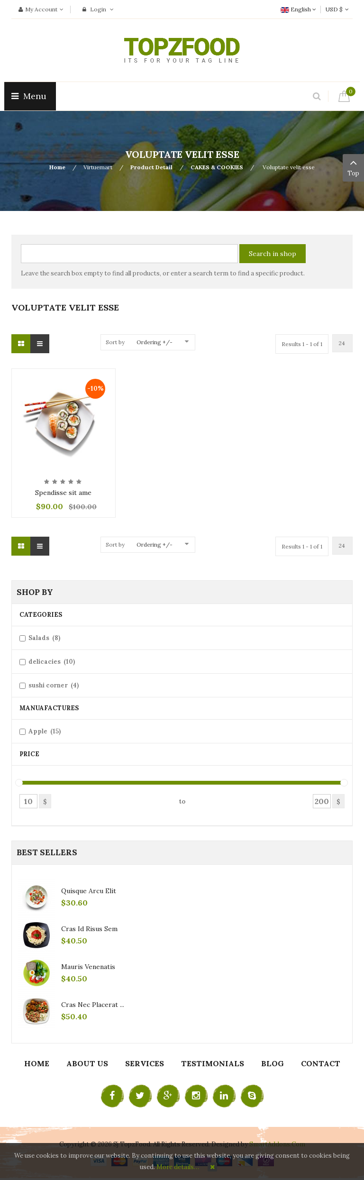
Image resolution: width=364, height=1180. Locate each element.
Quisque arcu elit (88, 891)
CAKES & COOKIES (217, 167)
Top (353, 166)
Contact (320, 1063)
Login (98, 9)
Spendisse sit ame (63, 492)
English (298, 9)
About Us (87, 1063)
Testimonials (212, 1063)
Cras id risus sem (89, 928)
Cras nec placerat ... (92, 1004)
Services (144, 1063)
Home (57, 167)
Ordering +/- (154, 342)
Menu (30, 96)
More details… (177, 1167)
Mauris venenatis (88, 966)
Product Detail (151, 167)
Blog (272, 1063)
